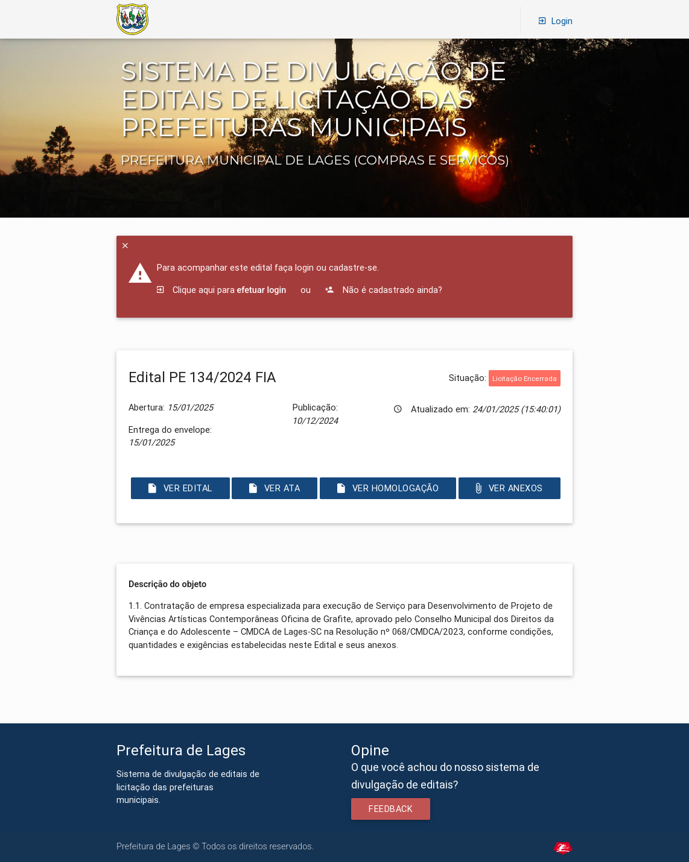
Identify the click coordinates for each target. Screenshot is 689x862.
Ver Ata (274, 488)
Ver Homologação (388, 488)
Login (556, 20)
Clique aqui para (222, 289)
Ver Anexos (509, 488)
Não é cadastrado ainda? (383, 289)
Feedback (391, 808)
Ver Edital (180, 488)
